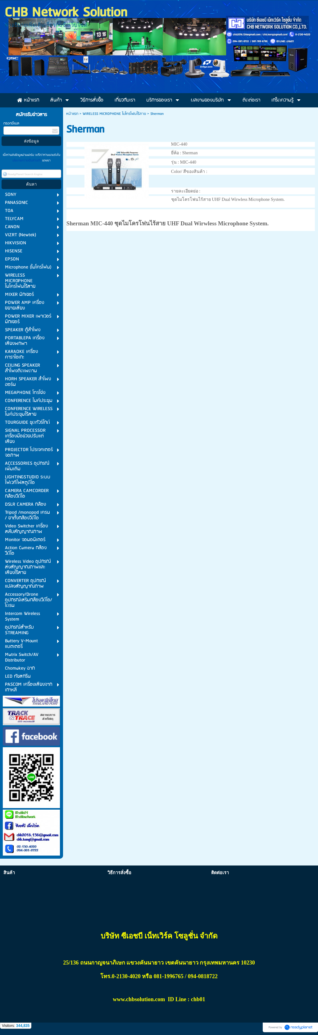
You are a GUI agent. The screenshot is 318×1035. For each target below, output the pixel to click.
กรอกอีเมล (11, 123)
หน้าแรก (72, 114)
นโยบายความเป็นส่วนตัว (27, 160)
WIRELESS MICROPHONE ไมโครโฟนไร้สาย (114, 114)
